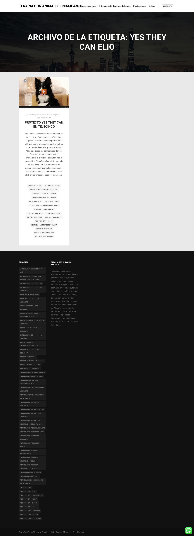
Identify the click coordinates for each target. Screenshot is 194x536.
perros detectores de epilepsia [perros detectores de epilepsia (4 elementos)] (29, 351)
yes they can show (44, 229)
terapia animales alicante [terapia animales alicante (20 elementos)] (31, 376)
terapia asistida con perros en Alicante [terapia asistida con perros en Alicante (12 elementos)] (32, 396)
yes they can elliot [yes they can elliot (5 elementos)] (28, 499)
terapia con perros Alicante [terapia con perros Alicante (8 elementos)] (32, 428)
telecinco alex (35, 201)
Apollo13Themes (63, 532)
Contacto (167, 6)
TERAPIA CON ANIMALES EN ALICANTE (32, 6)
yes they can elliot (53, 217)
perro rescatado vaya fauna (44, 197)
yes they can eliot (34, 217)
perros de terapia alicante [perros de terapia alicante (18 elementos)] (31, 361)
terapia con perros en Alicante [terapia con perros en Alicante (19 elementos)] (29, 437)
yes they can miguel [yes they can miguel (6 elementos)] (28, 503)
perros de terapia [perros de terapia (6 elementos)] (28, 357)
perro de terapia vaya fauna (44, 193)
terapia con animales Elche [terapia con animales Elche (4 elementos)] (32, 409)
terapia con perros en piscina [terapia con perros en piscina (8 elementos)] (29, 444)
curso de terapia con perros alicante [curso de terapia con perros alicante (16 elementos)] (32, 322)
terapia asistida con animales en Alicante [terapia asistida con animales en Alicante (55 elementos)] (29, 382)
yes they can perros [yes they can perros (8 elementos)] (29, 507)
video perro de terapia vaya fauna (44, 205)
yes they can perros (44, 221)
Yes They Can (46, 117)
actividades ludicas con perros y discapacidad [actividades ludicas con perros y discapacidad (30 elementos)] (30, 278)
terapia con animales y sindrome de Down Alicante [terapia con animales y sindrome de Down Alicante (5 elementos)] (31, 422)
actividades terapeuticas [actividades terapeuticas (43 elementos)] (31, 283)
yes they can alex (35, 213)
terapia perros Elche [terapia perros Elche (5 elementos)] (29, 476)
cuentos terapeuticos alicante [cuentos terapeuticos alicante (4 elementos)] (29, 300)
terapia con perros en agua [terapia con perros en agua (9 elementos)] (32, 432)
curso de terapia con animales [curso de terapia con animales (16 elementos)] (29, 307)
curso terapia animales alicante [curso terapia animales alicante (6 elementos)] (30, 329)
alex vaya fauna (35, 186)
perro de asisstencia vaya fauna (44, 190)
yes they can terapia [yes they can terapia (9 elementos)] (29, 514)
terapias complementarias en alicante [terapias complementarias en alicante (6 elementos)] (31, 481)
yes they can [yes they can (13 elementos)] (25, 487)
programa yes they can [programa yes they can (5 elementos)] (30, 365)
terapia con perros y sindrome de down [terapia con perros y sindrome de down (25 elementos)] (29, 459)
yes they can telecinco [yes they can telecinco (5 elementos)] (30, 511)
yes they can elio (53, 213)
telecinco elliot (52, 201)
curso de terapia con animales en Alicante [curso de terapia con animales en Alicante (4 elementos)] (29, 315)
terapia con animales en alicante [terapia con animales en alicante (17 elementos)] (30, 415)
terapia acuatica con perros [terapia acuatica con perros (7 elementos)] (32, 372)
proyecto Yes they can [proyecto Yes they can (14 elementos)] (29, 368)
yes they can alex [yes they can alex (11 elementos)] (27, 491)
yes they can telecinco (44, 233)
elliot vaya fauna (52, 186)
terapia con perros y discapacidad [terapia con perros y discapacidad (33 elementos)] (29, 452)
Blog (39, 117)
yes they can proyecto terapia (44, 225)
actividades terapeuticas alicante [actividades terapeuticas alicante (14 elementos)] (31, 289)
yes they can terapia (44, 237)
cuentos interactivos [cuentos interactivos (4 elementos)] (29, 295)
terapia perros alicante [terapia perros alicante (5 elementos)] (30, 472)
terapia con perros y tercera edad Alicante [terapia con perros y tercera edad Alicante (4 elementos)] (29, 466)
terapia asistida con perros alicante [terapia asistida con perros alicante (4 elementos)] (32, 389)
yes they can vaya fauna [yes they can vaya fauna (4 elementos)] (30, 518)
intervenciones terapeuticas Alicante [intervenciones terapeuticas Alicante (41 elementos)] (30, 344)
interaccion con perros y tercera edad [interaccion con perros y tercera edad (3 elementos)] (31, 336)
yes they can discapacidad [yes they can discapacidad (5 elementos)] (31, 495)
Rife (20, 532)
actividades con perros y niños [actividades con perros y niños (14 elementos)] (31, 270)
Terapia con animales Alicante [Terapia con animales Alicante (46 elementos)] (29, 404)
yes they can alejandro (44, 209)
